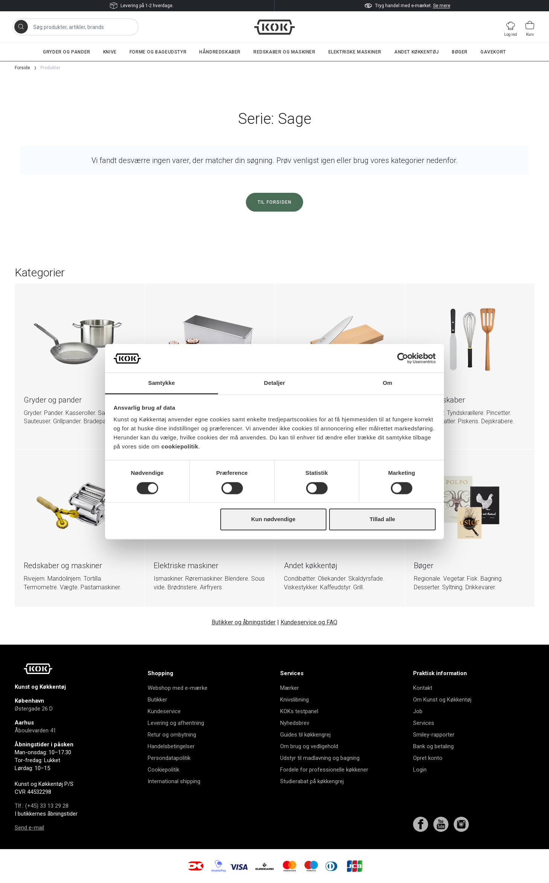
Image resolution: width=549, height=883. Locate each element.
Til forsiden (274, 202)
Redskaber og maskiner (284, 52)
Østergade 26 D (34, 708)
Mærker (289, 688)
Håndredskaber (220, 52)
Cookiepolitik (163, 769)
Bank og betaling (433, 746)
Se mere (441, 5)
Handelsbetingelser (171, 746)
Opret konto (427, 758)
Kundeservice (164, 711)
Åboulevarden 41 (35, 730)
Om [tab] (387, 383)
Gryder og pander (66, 52)
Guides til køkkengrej (305, 734)
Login (420, 769)
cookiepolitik (179, 447)
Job (417, 711)
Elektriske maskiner (354, 52)
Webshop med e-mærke (177, 688)
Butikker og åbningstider (244, 622)
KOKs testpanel (299, 711)
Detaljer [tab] (274, 383)
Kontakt (422, 688)
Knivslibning (294, 699)
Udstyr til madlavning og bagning (320, 758)
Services (423, 723)
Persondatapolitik (169, 758)
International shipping (174, 781)
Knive (110, 52)
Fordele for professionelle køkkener (324, 769)
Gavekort (493, 52)
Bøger (460, 52)
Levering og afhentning (176, 723)
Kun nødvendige (273, 519)
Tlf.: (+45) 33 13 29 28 (42, 805)
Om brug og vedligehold (309, 746)
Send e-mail (29, 827)
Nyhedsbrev (294, 723)
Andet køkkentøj (416, 52)
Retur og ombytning (172, 734)
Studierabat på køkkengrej (312, 781)
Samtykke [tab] (161, 383)
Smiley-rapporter (433, 734)
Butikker (157, 699)
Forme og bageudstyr (158, 52)
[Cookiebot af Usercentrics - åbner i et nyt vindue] (403, 358)
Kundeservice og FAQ (309, 622)
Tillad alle (382, 519)
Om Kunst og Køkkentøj (442, 699)
